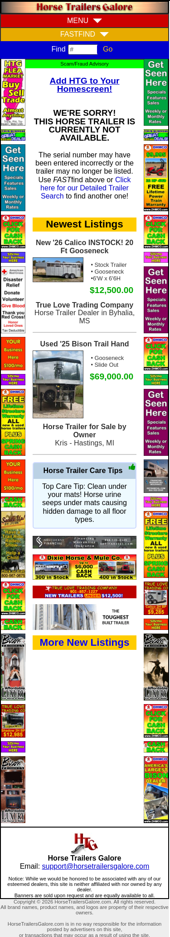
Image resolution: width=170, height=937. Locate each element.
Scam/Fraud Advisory (84, 63)
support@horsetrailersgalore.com (96, 866)
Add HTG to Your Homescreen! (85, 85)
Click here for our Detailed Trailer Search (85, 188)
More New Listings (85, 642)
